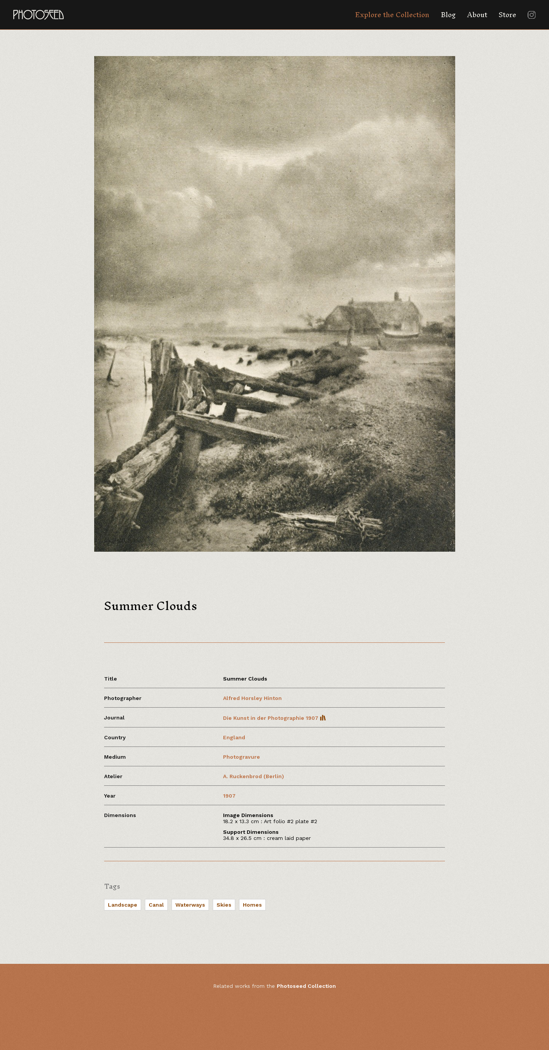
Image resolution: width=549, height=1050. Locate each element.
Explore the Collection (392, 14)
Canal (156, 905)
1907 (229, 796)
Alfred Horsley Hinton (252, 698)
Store (507, 14)
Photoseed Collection (306, 986)
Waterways (190, 905)
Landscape (122, 905)
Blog (448, 14)
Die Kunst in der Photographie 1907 (274, 718)
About (477, 14)
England (234, 737)
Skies (224, 905)
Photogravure (241, 757)
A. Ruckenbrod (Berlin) (253, 776)
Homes (252, 905)
